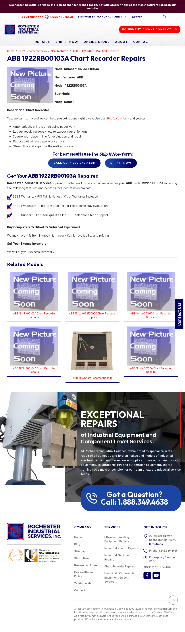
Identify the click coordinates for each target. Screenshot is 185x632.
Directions (156, 544)
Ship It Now (66, 41)
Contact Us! (179, 314)
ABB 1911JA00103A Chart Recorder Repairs (151, 369)
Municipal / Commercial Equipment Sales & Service (119, 577)
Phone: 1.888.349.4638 (163, 550)
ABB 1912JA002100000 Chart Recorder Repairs (92, 315)
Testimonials (82, 583)
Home (78, 537)
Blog (77, 544)
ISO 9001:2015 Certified (158, 567)
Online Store (97, 41)
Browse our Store (85, 565)
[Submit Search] (165, 17)
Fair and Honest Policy (84, 574)
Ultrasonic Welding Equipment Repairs (116, 539)
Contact (141, 41)
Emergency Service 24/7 (162, 558)
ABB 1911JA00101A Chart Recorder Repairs (150, 315)
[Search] (146, 17)
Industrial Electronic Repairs (117, 557)
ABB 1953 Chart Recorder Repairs (92, 377)
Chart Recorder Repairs (119, 566)
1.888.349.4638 (61, 17)
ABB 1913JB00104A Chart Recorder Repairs (34, 369)
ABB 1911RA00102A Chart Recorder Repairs (34, 315)
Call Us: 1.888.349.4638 (74, 163)
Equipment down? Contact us (149, 29)
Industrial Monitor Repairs (121, 548)
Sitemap (80, 551)
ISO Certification (30, 17)
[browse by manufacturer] (102, 17)
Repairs (42, 41)
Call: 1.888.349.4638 (134, 502)
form (117, 118)
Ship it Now (120, 163)
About (121, 41)
